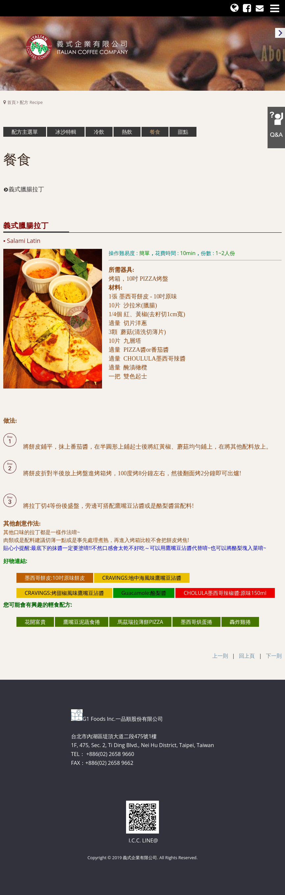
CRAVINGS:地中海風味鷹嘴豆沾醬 (142, 577)
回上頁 (247, 655)
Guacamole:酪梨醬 (144, 593)
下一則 (274, 655)
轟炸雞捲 (240, 621)
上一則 (220, 655)
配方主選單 (25, 131)
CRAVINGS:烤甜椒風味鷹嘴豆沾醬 (64, 593)
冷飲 (99, 131)
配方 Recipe (31, 102)
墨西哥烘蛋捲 (196, 621)
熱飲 (127, 131)
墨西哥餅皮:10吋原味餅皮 (55, 577)
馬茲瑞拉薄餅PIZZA (140, 621)
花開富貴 (35, 621)
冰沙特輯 (65, 131)
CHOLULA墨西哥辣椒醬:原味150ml (225, 593)
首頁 (11, 102)
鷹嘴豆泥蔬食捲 (81, 621)
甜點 (183, 131)
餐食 (155, 131)
